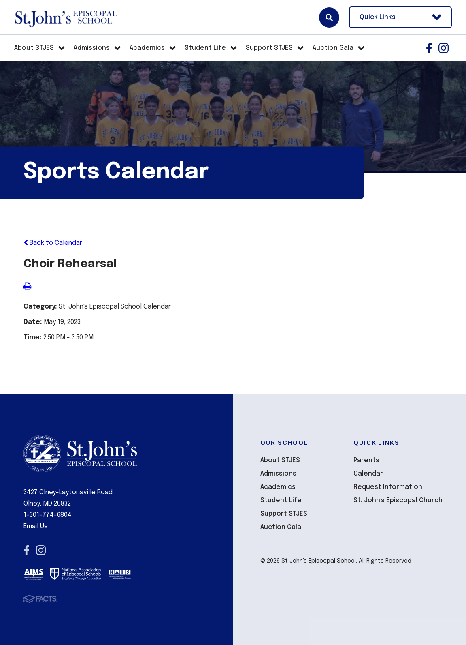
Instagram (443, 48)
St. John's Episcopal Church (398, 500)
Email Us (35, 526)
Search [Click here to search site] (329, 17)
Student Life (281, 500)
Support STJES (283, 513)
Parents (366, 460)
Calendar (368, 473)
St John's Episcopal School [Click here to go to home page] (65, 17)
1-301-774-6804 (47, 515)
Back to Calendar (52, 243)
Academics (278, 487)
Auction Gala (280, 527)
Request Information (387, 487)
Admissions (278, 473)
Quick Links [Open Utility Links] (400, 17)
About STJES (280, 460)
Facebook (429, 48)
